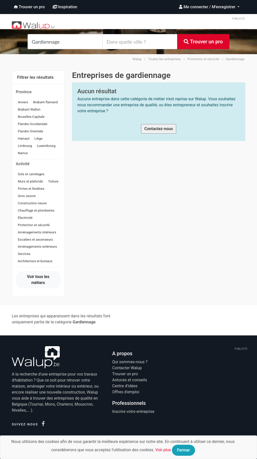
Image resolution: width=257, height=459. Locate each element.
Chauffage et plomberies (36, 210)
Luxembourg (46, 146)
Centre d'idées (125, 386)
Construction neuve (32, 203)
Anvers (23, 102)
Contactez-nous (158, 128)
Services (24, 254)
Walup (137, 59)
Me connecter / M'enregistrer (207, 7)
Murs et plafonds (30, 181)
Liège (38, 138)
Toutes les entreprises (164, 59)
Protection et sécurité (203, 59)
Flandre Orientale (30, 131)
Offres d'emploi (125, 392)
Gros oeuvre (27, 196)
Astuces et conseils (129, 380)
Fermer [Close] (183, 450)
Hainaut (23, 138)
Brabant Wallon (29, 109)
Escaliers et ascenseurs (35, 239)
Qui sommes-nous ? (130, 361)
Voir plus (163, 449)
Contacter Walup (127, 367)
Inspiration (65, 7)
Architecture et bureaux (35, 261)
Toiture (53, 181)
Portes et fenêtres (31, 189)
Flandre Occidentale (32, 124)
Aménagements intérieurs (37, 232)
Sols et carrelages (31, 174)
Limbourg (25, 146)
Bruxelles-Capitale (31, 117)
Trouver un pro (29, 7)
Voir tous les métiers (38, 279)
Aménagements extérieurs (37, 246)
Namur (23, 153)
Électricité (25, 218)
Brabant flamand (45, 102)
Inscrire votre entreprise (133, 411)
